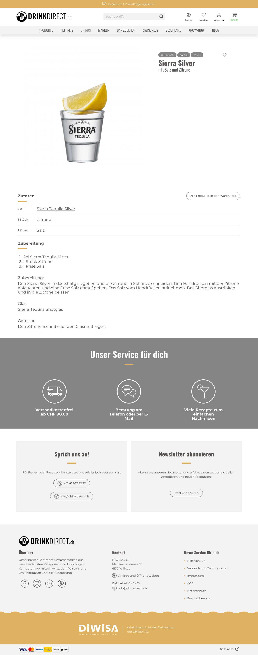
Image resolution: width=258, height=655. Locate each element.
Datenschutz (196, 591)
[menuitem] (134, 17)
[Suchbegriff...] (134, 16)
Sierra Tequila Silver (56, 209)
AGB (190, 583)
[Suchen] (161, 16)
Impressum (195, 576)
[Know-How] (196, 30)
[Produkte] (46, 30)
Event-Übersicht (199, 598)
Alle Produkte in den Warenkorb (213, 195)
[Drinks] (85, 30)
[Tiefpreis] (67, 30)
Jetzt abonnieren (186, 493)
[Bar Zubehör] (126, 30)
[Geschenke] (173, 30)
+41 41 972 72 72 (75, 483)
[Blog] (215, 30)
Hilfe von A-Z (196, 561)
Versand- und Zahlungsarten (207, 568)
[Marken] (103, 30)
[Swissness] (150, 30)
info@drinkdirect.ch (75, 496)
